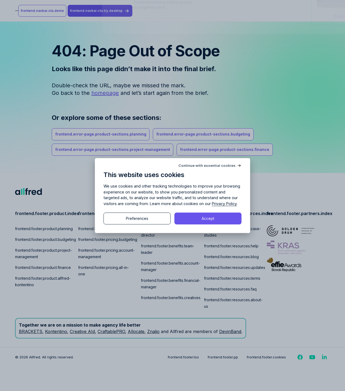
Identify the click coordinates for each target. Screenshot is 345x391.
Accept (208, 218)
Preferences (137, 218)
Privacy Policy (224, 203)
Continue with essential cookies (207, 165)
